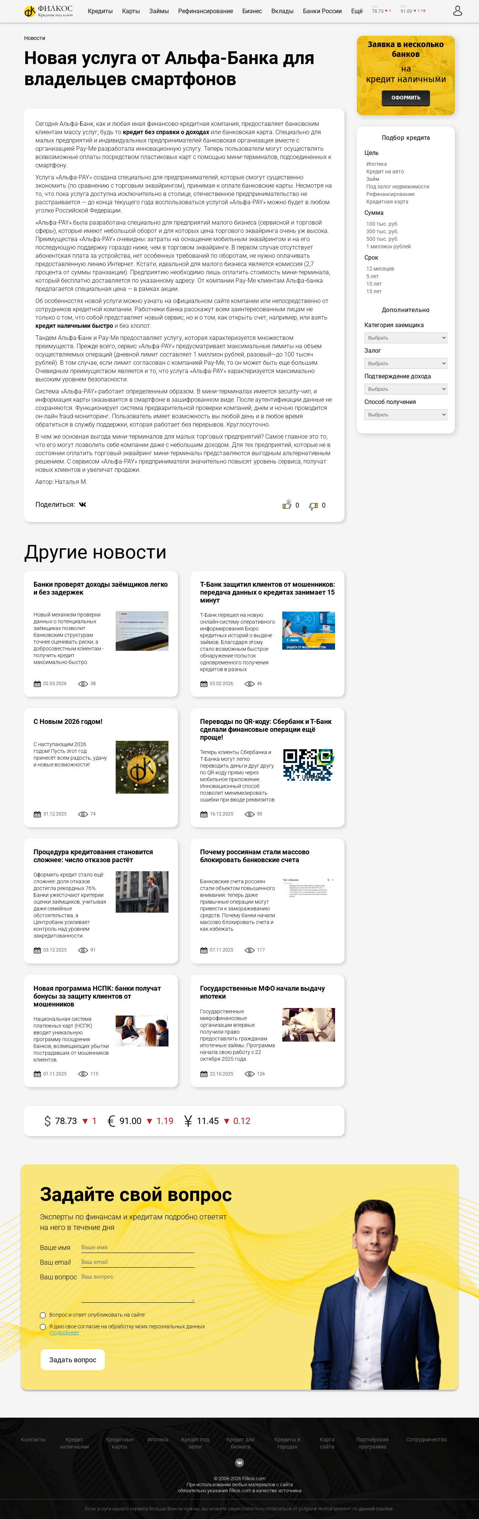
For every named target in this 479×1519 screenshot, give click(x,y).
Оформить (406, 98)
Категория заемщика (394, 325)
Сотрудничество (426, 1439)
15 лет (374, 291)
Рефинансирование (390, 194)
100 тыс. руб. (382, 224)
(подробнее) (64, 1332)
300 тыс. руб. (382, 231)
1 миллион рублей (388, 246)
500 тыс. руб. (382, 239)
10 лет (374, 284)
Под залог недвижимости (397, 187)
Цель (371, 152)
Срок (371, 257)
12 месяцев (380, 269)
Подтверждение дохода (397, 376)
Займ (372, 179)
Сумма (374, 212)
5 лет (372, 276)
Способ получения (390, 401)
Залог (372, 350)
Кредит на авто (385, 171)
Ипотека (376, 164)
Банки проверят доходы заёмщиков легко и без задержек (101, 588)
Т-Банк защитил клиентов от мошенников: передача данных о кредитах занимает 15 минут (267, 592)
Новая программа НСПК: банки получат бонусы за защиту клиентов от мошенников (97, 996)
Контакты (33, 1439)
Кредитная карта (387, 202)
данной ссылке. (376, 1508)
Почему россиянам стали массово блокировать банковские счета (254, 856)
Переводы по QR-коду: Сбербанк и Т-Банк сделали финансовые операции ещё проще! (266, 729)
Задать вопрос (72, 1360)
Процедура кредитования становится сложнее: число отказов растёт (93, 856)
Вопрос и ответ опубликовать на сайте (92, 1315)
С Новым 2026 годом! (68, 721)
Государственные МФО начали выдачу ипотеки (262, 992)
